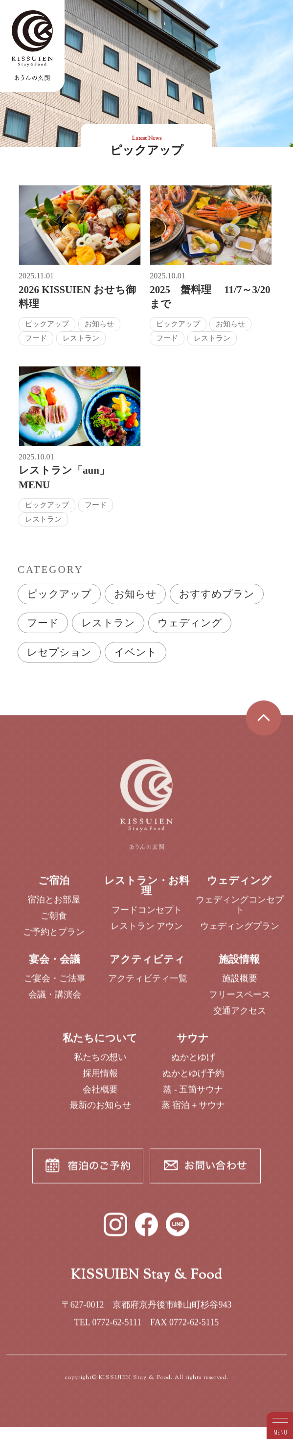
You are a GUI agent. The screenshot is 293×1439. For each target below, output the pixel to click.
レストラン (108, 623)
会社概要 (100, 1094)
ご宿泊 (53, 886)
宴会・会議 (54, 965)
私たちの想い (100, 1063)
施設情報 (239, 965)
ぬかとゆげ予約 (193, 1078)
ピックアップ (59, 594)
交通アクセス (239, 1016)
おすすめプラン (216, 594)
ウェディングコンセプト (240, 910)
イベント (135, 652)
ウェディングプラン (239, 931)
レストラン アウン (147, 931)
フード (43, 623)
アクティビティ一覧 (147, 984)
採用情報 (100, 1078)
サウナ (193, 1044)
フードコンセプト (147, 915)
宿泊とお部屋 (53, 905)
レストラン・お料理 (146, 891)
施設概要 (239, 984)
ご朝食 (54, 921)
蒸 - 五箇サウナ (193, 1094)
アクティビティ (147, 965)
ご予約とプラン (54, 937)
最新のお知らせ (100, 1111)
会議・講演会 (54, 1000)
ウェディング (190, 623)
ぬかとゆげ (193, 1063)
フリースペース (239, 1000)
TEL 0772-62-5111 (107, 1327)
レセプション (59, 652)
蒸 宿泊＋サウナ (193, 1111)
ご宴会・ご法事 (55, 984)
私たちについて (100, 1044)
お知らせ (135, 594)
